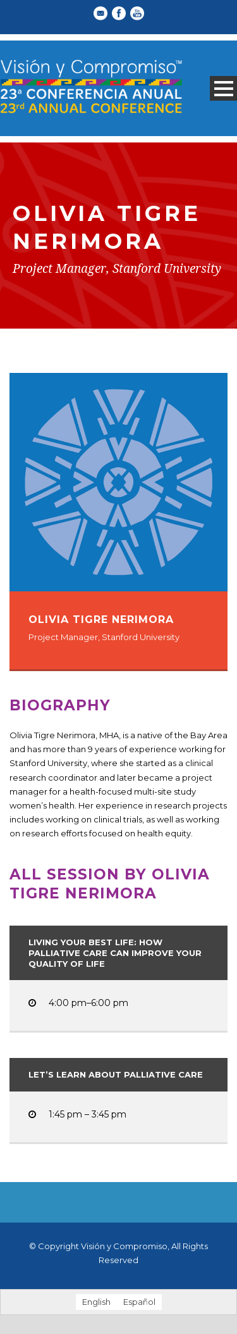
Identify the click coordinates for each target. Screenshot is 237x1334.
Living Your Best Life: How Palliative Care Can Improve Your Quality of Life (115, 953)
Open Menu (223, 88)
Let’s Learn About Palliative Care (115, 1074)
